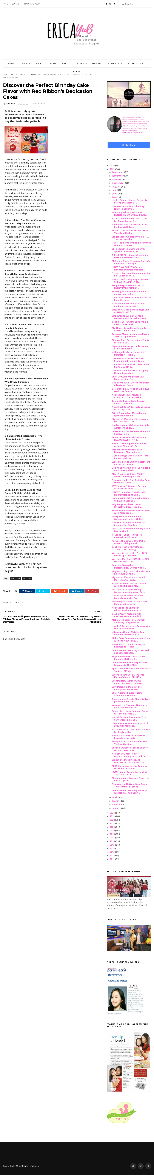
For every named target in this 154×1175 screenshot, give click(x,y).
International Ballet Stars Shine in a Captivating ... (131, 432)
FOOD (39, 63)
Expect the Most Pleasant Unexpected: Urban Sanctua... (129, 761)
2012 (112, 855)
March (116, 800)
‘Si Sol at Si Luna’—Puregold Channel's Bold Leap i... (127, 536)
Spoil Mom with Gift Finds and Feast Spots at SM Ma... (131, 670)
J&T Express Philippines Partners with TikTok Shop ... (129, 487)
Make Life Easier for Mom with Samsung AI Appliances (128, 621)
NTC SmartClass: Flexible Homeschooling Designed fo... (129, 755)
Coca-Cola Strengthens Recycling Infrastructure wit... (130, 323)
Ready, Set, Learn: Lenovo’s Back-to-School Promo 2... (130, 712)
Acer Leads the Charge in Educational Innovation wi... (128, 609)
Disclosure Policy (32, 4)
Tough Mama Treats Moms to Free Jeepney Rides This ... (131, 700)
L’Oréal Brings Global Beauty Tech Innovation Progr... (130, 457)
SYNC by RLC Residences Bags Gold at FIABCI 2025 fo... (130, 311)
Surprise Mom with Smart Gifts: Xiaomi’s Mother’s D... (129, 657)
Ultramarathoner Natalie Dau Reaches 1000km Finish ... (128, 633)
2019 (112, 830)
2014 (112, 848)
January (116, 808)
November (118, 175)
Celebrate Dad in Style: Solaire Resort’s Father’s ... (128, 402)
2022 (112, 819)
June (115, 193)
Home (5, 4)
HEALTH (96, 63)
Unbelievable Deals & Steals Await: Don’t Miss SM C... (131, 365)
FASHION (82, 63)
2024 (112, 812)
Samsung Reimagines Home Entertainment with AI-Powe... (129, 213)
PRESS (77, 71)
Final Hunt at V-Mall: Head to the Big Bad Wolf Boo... (129, 226)
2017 (112, 837)
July (114, 190)
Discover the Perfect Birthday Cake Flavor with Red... (131, 481)
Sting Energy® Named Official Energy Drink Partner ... (128, 286)
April (115, 797)
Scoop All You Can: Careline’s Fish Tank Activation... (129, 743)
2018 (112, 834)
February (117, 804)
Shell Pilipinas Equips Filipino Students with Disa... (127, 694)
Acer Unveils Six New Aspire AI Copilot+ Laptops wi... (128, 304)
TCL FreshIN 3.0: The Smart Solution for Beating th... (131, 730)
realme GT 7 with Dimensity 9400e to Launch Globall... (130, 499)
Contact (16, 4)
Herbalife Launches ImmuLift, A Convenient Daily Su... (129, 718)
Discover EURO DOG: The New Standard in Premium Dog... (128, 359)
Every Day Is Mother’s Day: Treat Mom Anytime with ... (129, 603)
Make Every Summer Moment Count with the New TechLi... (131, 639)
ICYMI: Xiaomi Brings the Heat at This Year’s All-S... (129, 773)
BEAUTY (66, 63)
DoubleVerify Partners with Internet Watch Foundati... (127, 615)
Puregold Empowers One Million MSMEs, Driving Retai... (129, 542)
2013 (112, 851)
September (118, 182)
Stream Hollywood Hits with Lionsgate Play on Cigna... (127, 451)
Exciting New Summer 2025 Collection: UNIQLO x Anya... (128, 682)
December (118, 172)
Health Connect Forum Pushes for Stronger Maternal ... (130, 201)
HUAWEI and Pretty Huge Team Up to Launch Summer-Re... (130, 280)
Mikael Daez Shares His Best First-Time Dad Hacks (130, 232)
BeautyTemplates (30, 1166)
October (117, 179)
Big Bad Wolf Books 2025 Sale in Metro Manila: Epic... (129, 578)
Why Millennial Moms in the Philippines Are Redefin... (127, 688)
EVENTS (26, 63)
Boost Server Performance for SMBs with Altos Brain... (131, 511)
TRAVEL (52, 63)
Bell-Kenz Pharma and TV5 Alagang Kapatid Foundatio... (131, 469)
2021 (112, 823)
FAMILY (12, 63)
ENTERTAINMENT (137, 63)
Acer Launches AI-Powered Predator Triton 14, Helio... (127, 396)
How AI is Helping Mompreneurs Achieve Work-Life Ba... (129, 444)
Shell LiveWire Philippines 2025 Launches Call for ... (128, 378)
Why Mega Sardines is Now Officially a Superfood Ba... (127, 505)
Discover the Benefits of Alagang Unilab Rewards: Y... (130, 371)
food (13, 75)
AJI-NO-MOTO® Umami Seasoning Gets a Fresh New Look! (130, 256)
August (116, 186)
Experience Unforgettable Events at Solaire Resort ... (130, 347)
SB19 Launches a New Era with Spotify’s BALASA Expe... (128, 250)
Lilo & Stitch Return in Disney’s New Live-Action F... (131, 530)
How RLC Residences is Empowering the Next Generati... (131, 627)
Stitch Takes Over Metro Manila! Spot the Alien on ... (129, 414)
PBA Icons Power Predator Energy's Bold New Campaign (131, 262)
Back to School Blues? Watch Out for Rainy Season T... (130, 219)
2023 (112, 816)
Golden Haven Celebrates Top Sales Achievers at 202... (131, 426)
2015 (112, 844)
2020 (112, 827)
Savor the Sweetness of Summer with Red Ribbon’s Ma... (129, 584)
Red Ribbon (31, 75)
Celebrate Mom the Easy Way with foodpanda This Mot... (130, 663)
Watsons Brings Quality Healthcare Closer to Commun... (131, 463)
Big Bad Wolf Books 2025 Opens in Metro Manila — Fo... (130, 420)
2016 (112, 841)
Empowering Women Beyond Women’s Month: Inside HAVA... (130, 317)
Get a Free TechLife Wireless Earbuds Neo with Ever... (127, 597)
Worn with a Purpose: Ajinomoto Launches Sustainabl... (129, 706)
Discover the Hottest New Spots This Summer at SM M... (129, 785)
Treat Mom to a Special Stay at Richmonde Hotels (129, 645)
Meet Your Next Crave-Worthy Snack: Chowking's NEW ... (128, 475)
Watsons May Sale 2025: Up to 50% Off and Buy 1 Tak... (130, 560)
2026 (112, 165)
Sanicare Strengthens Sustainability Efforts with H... (129, 566)
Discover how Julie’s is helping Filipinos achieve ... (128, 207)
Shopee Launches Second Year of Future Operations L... (130, 749)
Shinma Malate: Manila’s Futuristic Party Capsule (130, 779)
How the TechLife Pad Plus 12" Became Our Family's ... (128, 524)
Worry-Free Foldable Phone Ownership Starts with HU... (128, 517)
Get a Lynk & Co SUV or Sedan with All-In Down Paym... (130, 384)
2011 (112, 859)
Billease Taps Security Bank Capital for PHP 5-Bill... (131, 341)
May (114, 197)
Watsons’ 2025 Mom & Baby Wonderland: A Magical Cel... (128, 590)
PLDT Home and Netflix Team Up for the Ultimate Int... (129, 767)
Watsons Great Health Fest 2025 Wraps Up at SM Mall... (129, 554)
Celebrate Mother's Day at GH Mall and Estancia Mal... (130, 651)
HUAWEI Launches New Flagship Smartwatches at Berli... (129, 493)
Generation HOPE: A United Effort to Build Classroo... (131, 299)
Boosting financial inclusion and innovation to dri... (129, 292)
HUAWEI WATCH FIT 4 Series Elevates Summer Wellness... (128, 268)
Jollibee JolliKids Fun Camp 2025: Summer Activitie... (129, 353)
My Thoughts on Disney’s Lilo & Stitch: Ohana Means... (129, 329)
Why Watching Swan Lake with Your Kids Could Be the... (131, 572)
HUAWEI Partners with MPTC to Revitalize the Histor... (129, 737)
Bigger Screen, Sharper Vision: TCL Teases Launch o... (130, 238)
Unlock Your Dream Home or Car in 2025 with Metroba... (130, 724)
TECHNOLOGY (114, 63)
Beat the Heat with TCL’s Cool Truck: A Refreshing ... (128, 548)
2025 (112, 169)
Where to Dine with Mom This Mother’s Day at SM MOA (128, 676)
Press (20, 75)
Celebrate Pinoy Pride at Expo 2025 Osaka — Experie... (130, 390)
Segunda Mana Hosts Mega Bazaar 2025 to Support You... (131, 335)
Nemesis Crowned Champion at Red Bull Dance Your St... (131, 274)
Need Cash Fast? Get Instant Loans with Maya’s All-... (131, 408)
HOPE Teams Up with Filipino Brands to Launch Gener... (131, 244)
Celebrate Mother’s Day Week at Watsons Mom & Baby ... (129, 791)
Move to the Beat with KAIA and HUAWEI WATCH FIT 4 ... (129, 438)
